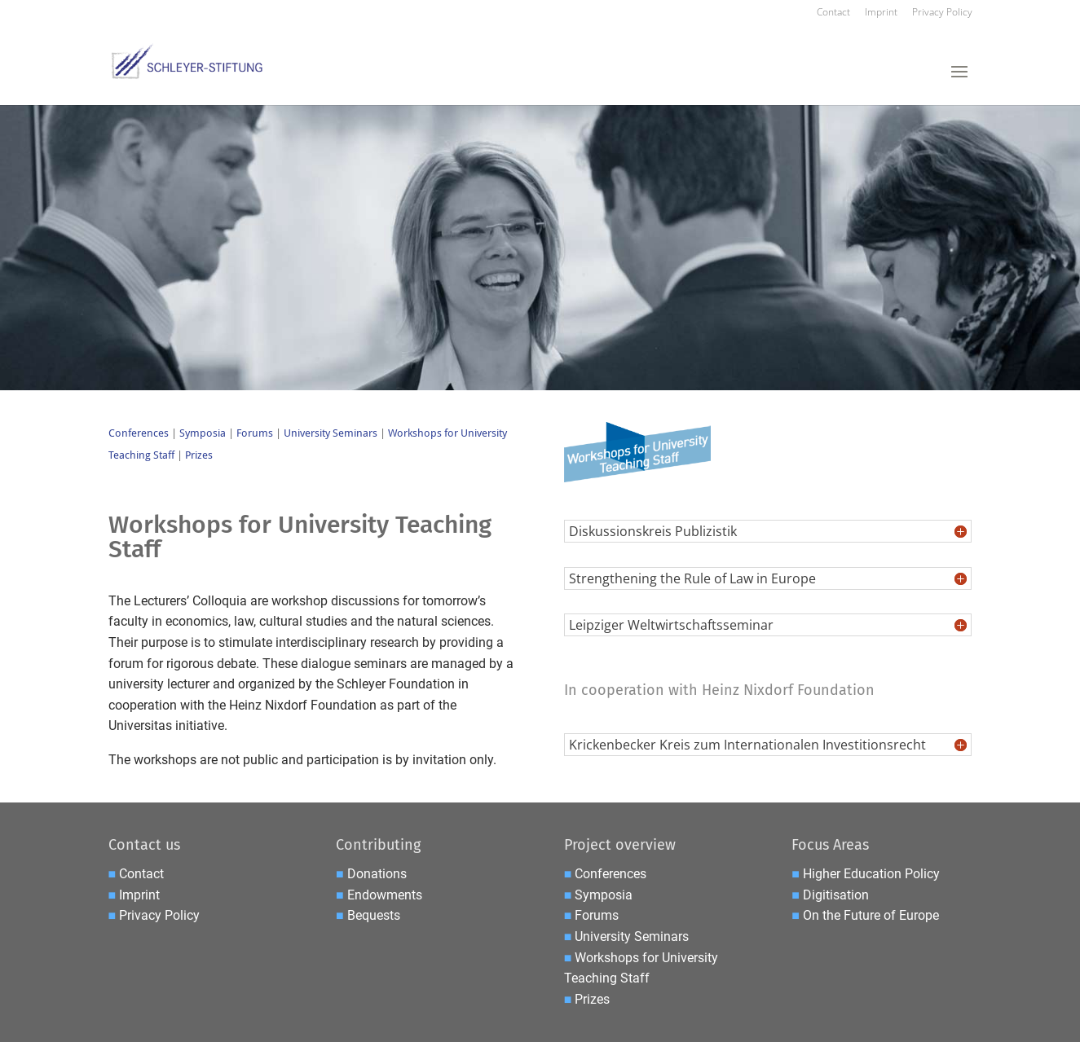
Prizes (199, 455)
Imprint (881, 13)
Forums (254, 433)
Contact (833, 13)
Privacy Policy (942, 13)
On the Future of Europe (871, 915)
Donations (377, 874)
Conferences (138, 433)
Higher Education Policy (871, 874)
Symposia (203, 433)
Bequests (373, 915)
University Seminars (330, 433)
